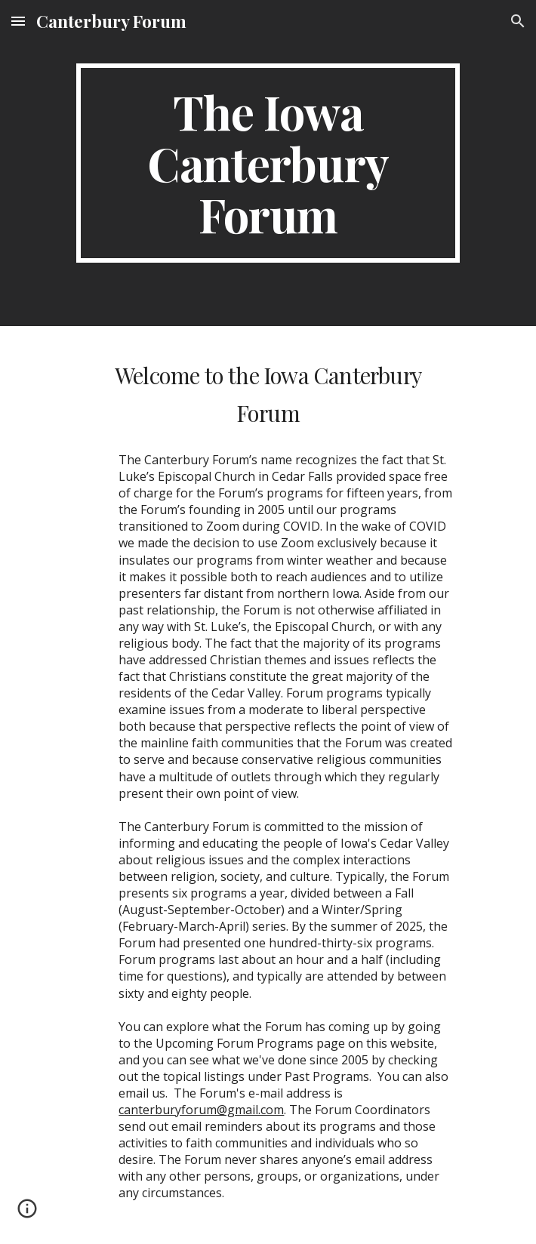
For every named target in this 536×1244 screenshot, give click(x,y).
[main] (267, 163)
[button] (18, 21)
